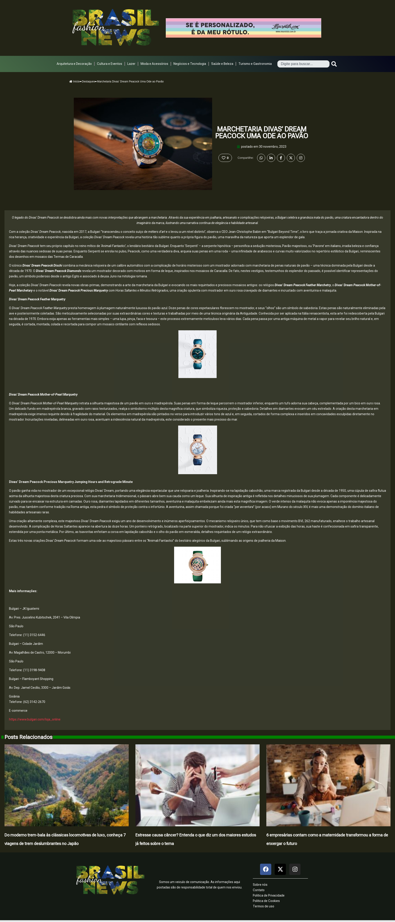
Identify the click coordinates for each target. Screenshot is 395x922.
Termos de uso (263, 906)
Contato (259, 890)
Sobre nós (260, 884)
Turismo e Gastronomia (255, 64)
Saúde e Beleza (222, 64)
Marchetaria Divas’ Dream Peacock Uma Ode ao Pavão (261, 132)
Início (74, 81)
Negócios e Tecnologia (189, 64)
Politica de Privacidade (269, 895)
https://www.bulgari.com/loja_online (35, 719)
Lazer (131, 64)
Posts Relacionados (28, 737)
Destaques (88, 81)
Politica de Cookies (266, 901)
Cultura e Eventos (109, 64)
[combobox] (303, 64)
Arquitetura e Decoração (74, 64)
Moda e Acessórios (154, 64)
